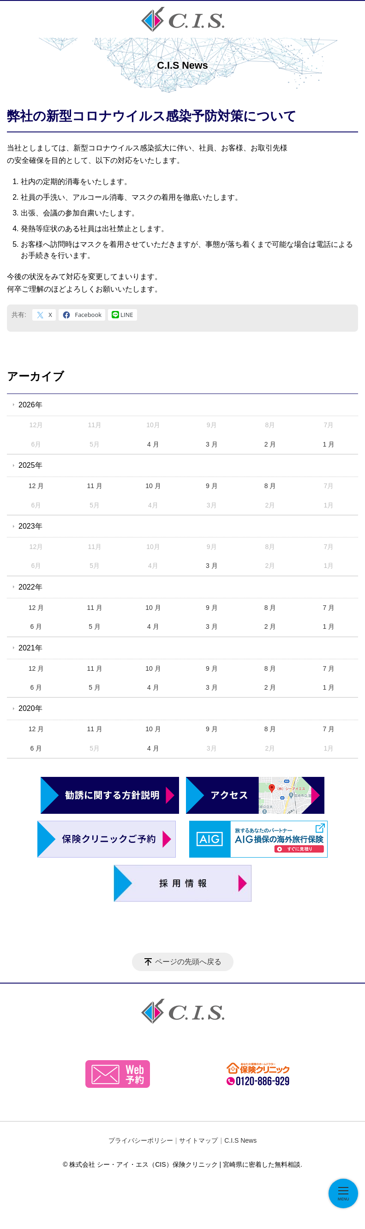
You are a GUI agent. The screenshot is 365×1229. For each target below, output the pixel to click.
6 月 (36, 626)
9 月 (212, 485)
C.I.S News (240, 1140)
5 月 (95, 626)
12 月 (36, 485)
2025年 (30, 465)
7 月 (329, 607)
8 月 (270, 485)
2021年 (30, 648)
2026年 (30, 405)
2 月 (270, 444)
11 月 (94, 485)
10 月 (153, 485)
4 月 (153, 444)
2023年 (30, 526)
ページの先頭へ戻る (188, 962)
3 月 (212, 444)
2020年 (30, 708)
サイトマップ (198, 1140)
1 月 (329, 444)
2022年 (30, 587)
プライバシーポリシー (140, 1140)
